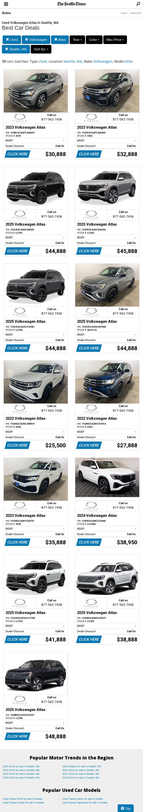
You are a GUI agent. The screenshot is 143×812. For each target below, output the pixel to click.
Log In (124, 13)
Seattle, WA (16, 49)
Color (94, 40)
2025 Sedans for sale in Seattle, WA (81, 766)
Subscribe (135, 13)
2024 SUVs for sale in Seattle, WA (21, 770)
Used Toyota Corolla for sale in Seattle (23, 802)
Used (12, 40)
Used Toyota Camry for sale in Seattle (82, 798)
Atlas (60, 40)
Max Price (115, 40)
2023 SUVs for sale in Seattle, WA (80, 770)
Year (77, 40)
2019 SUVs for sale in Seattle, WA (80, 777)
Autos (6, 13)
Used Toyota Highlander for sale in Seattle (85, 802)
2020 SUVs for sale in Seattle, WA (21, 777)
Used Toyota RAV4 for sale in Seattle (22, 798)
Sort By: (41, 49)
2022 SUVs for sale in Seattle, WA (21, 773)
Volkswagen (36, 40)
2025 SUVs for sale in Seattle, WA (21, 766)
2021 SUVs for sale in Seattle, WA (80, 773)
